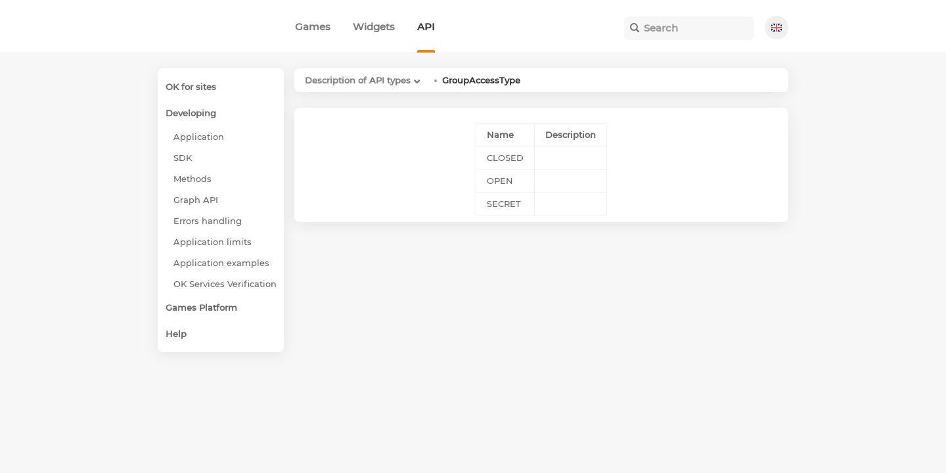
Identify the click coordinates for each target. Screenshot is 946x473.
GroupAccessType (481, 80)
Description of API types (358, 80)
